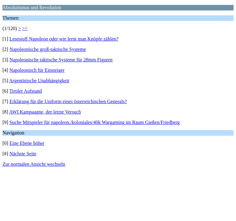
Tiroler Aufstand (25, 91)
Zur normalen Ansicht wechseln (33, 164)
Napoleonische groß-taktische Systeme (48, 49)
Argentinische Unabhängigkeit (39, 80)
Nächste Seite (23, 153)
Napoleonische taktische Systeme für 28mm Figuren (61, 59)
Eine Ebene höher (27, 143)
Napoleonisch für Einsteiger (37, 70)
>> (25, 28)
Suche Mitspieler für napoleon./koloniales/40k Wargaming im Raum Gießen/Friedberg (95, 122)
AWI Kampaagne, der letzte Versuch (45, 111)
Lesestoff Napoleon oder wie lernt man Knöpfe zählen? (64, 38)
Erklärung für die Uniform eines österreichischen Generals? (68, 101)
